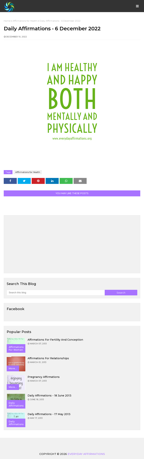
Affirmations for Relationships (48, 358)
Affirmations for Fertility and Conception (55, 339)
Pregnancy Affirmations (44, 377)
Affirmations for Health (24, 20)
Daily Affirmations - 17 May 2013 (49, 414)
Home (7, 20)
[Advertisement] (72, 244)
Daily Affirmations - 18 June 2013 (49, 395)
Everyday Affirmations (86, 454)
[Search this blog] (56, 292)
